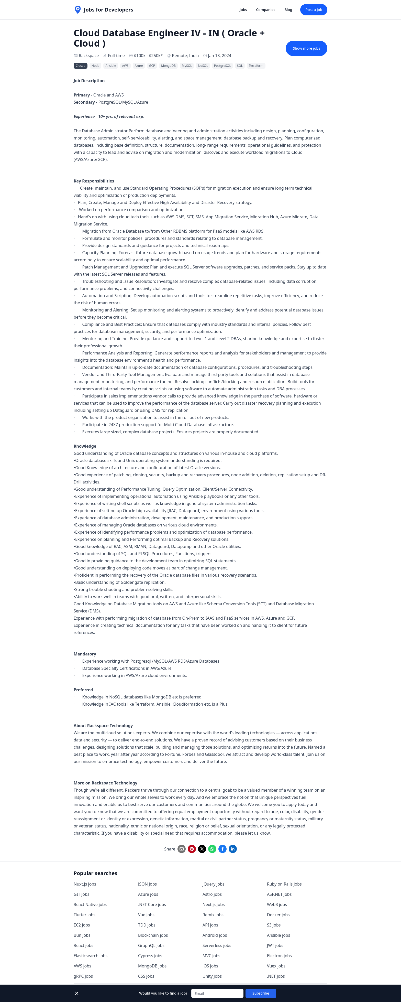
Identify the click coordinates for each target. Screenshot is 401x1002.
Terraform (256, 65)
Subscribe (260, 993)
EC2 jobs (82, 925)
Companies (265, 9)
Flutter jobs (84, 915)
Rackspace (89, 55)
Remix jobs (213, 915)
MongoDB (168, 65)
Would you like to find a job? (163, 993)
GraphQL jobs (151, 945)
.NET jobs (276, 976)
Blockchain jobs (153, 935)
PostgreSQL (222, 65)
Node (95, 65)
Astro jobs (212, 894)
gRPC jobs (83, 976)
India (194, 55)
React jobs (83, 945)
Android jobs (215, 935)
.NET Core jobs (152, 904)
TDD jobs (146, 925)
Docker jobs (278, 915)
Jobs (243, 9)
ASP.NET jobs (279, 894)
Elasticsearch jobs (90, 955)
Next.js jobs (214, 904)
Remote (179, 55)
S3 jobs (274, 925)
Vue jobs (146, 915)
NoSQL (203, 65)
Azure (139, 65)
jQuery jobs (214, 884)
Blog (288, 9)
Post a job (313, 9)
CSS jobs (146, 976)
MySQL (187, 65)
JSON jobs (147, 884)
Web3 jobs (277, 904)
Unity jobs (212, 976)
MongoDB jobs (152, 966)
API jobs (210, 925)
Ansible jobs (278, 935)
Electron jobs (279, 955)
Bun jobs (82, 935)
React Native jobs (90, 904)
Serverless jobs (217, 945)
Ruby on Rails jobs (284, 884)
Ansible (110, 65)
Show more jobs (306, 48)
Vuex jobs (276, 966)
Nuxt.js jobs (85, 884)
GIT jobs (81, 894)
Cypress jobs (150, 955)
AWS (125, 65)
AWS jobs (82, 966)
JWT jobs (275, 945)
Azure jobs (148, 894)
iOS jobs (210, 966)
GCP (152, 65)
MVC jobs (211, 955)
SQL (240, 65)
